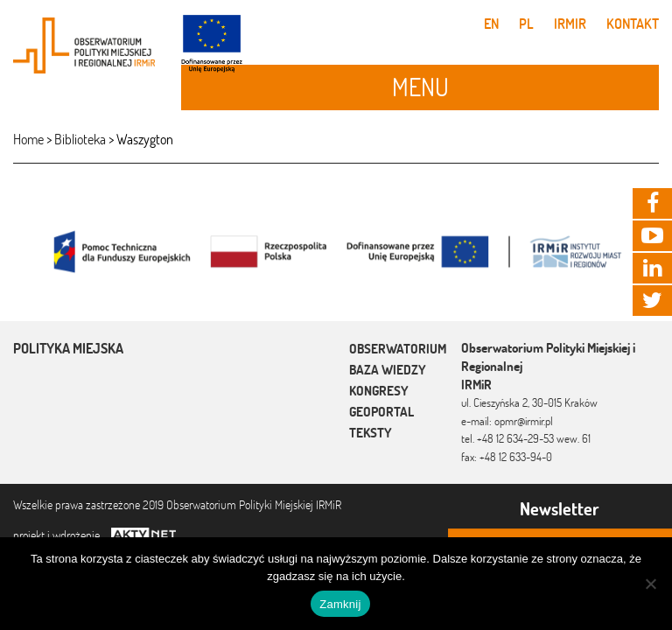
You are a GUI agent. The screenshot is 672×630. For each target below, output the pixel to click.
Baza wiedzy (387, 369)
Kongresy (379, 390)
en (491, 23)
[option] (336, 251)
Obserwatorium (397, 348)
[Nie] (650, 583)
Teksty (370, 432)
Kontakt (632, 23)
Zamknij (339, 604)
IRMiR (570, 23)
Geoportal (381, 411)
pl (526, 23)
